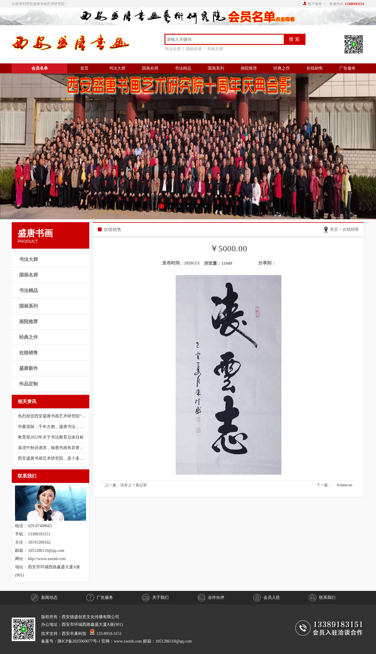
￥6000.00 (344, 485)
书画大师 (215, 49)
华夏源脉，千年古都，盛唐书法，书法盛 (52, 426)
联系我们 (322, 597)
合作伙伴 (211, 597)
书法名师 (173, 49)
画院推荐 (249, 68)
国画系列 (216, 68)
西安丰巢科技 (74, 633)
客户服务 (315, 4)
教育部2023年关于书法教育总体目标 (51, 437)
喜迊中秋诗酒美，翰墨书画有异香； (51, 448)
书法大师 (117, 68)
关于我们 (155, 597)
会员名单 (39, 68)
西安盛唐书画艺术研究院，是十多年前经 (52, 458)
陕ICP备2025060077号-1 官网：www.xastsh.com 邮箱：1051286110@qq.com (125, 641)
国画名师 (195, 49)
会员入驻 (266, 597)
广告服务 (347, 68)
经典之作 (281, 68)
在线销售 (314, 68)
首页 (84, 68)
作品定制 (28, 383)
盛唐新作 (28, 368)
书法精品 (183, 68)
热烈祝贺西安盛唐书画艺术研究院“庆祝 (52, 416)
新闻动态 (44, 597)
